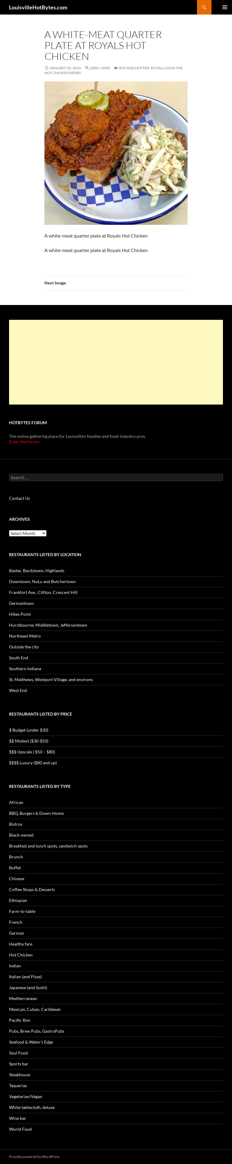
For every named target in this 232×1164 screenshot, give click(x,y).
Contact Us (19, 498)
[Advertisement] (116, 362)
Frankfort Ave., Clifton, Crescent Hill (43, 592)
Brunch (16, 856)
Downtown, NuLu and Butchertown (42, 581)
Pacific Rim (19, 1020)
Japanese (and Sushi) (28, 987)
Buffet (15, 867)
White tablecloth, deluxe (32, 1107)
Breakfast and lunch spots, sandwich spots (48, 845)
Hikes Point (20, 614)
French (15, 922)
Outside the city (24, 646)
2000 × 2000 (100, 68)
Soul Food (18, 1052)
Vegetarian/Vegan (25, 1096)
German (16, 933)
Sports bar (18, 1063)
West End (18, 690)
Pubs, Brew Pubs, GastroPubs (36, 1031)
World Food (20, 1129)
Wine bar (17, 1118)
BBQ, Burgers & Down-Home (36, 813)
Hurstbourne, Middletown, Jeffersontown (48, 625)
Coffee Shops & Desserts (32, 889)
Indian (15, 965)
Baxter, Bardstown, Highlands (36, 570)
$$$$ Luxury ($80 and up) (33, 762)
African (16, 802)
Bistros (15, 824)
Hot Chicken (21, 954)
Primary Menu (225, 7)
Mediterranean (23, 998)
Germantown (21, 603)
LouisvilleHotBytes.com (38, 7)
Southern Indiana (25, 668)
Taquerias (18, 1085)
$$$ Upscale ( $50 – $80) (32, 751)
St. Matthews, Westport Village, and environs (51, 679)
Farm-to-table (22, 911)
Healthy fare (20, 943)
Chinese (16, 878)
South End (18, 657)
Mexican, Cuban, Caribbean (35, 1009)
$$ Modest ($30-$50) (28, 740)
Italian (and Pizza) (25, 976)
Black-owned (21, 835)
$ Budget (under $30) (28, 730)
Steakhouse (19, 1074)
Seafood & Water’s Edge (31, 1041)
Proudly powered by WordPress (34, 1156)
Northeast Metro (25, 635)
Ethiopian (18, 900)
